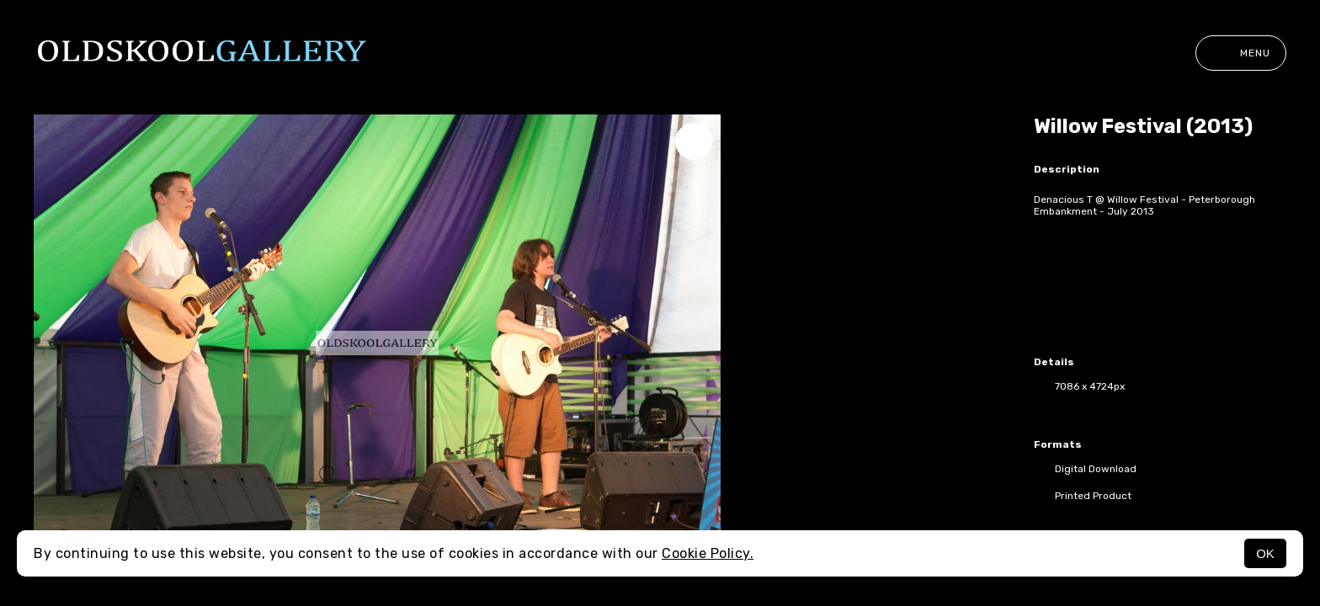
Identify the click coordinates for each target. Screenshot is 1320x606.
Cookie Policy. (707, 553)
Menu (1240, 53)
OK (1265, 553)
